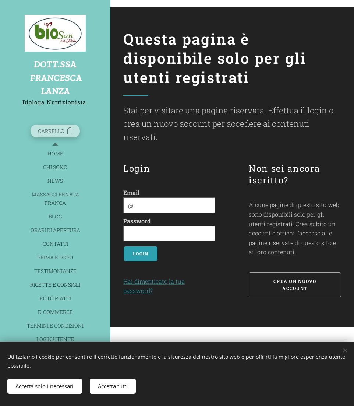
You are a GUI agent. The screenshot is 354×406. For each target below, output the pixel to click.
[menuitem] (55, 153)
